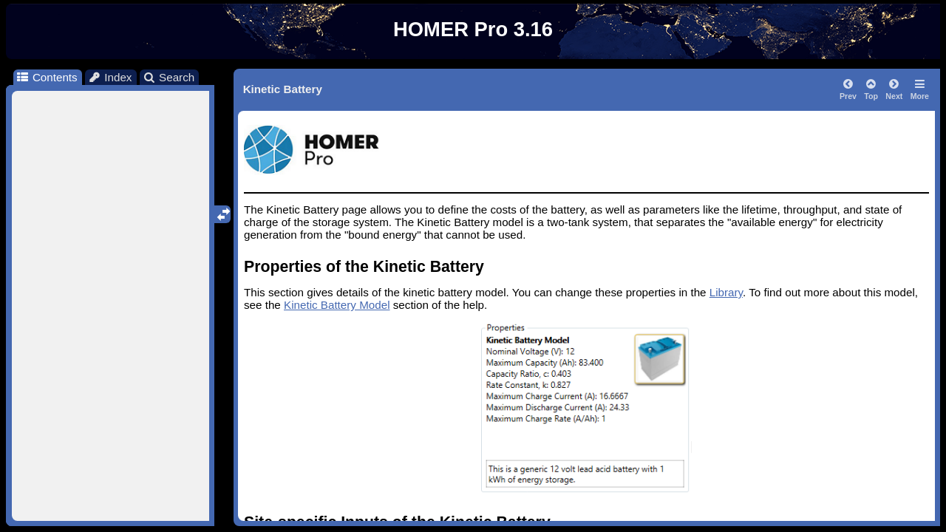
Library (726, 292)
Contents (46, 77)
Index (110, 77)
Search (169, 77)
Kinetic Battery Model (337, 305)
